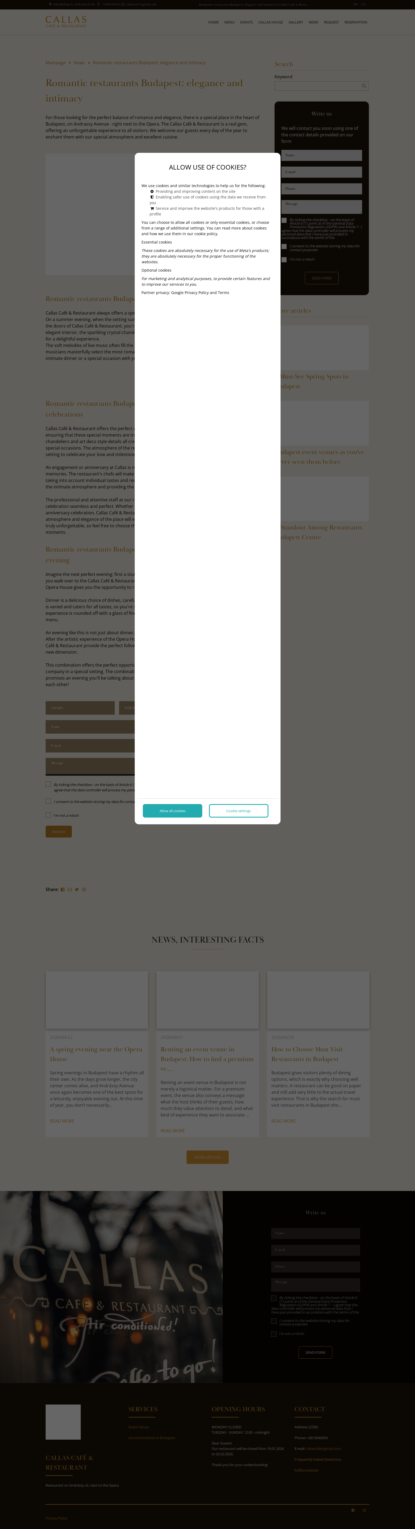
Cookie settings (238, 810)
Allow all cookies (172, 810)
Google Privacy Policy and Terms (200, 292)
